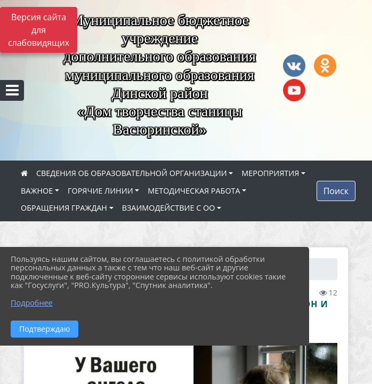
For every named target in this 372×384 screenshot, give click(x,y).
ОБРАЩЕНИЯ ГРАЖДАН (64, 208)
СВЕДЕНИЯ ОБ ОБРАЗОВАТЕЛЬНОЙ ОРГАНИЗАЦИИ (131, 173)
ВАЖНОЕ (37, 191)
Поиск (336, 191)
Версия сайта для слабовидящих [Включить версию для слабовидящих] (38, 30)
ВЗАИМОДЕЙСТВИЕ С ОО (168, 208)
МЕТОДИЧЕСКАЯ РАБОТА (194, 191)
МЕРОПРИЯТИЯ (270, 173)
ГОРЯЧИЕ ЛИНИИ (100, 191)
